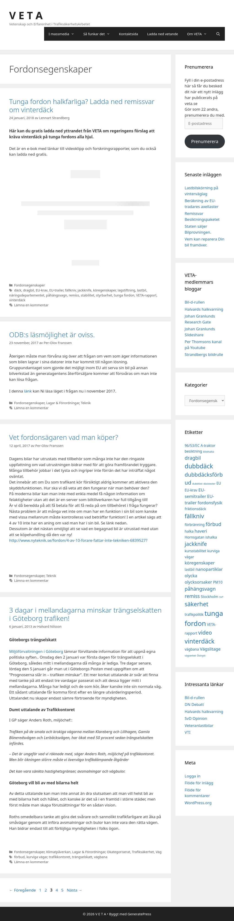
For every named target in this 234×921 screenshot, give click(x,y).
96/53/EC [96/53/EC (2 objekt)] (192, 445)
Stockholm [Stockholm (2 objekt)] (209, 596)
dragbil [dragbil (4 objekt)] (193, 457)
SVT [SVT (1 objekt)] (221, 597)
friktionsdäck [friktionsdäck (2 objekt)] (195, 508)
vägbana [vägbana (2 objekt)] (192, 649)
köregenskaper (104, 290)
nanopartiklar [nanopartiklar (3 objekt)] (209, 569)
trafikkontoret (59, 857)
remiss (74, 295)
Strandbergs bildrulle (204, 354)
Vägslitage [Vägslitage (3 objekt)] (210, 649)
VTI (187, 732)
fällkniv (70, 290)
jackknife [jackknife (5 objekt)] (196, 543)
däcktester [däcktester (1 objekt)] (209, 483)
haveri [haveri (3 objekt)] (201, 531)
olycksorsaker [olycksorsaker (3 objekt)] (198, 582)
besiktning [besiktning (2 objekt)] (193, 451)
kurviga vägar (37, 857)
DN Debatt (194, 704)
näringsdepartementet (26, 295)
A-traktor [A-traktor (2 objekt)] (208, 445)
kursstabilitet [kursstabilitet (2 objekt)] (195, 550)
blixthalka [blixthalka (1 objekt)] (208, 451)
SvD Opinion (196, 718)
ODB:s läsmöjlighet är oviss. (52, 334)
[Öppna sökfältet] (218, 34)
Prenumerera (204, 141)
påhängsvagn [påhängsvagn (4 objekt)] (200, 588)
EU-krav (41, 290)
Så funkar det (98, 34)
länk (27, 391)
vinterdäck (17, 300)
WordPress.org (198, 802)
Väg (158, 852)
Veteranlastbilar (199, 725)
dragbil (28, 290)
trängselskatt (82, 857)
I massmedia (64, 34)
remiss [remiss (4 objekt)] (192, 596)
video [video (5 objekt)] (205, 632)
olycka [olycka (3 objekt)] (191, 575)
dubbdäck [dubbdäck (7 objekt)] (199, 466)
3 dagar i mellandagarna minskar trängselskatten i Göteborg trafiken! (85, 614)
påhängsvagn (56, 295)
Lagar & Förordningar (62, 403)
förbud (19, 857)
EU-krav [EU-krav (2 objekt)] (191, 490)
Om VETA (199, 34)
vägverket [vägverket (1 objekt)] (190, 655)
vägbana (100, 857)
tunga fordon (124, 295)
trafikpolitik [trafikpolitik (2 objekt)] (194, 614)
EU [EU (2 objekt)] (218, 483)
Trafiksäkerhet (143, 852)
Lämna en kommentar (31, 305)
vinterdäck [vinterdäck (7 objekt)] (199, 641)
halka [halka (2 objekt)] (189, 531)
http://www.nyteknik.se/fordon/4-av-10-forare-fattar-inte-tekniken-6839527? (78, 540)
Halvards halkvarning (204, 309)
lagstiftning (126, 290)
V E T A (26, 15)
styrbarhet (104, 295)
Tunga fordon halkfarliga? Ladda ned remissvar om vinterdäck (81, 105)
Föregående (22, 890)
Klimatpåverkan (58, 852)
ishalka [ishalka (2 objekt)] (211, 537)
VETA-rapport (146, 295)
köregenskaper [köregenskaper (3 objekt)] (200, 563)
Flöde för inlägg (199, 782)
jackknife (84, 290)
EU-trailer (56, 290)
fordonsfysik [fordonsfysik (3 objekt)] (210, 502)
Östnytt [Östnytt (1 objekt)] (201, 655)
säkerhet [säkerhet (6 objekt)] (196, 604)
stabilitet (87, 295)
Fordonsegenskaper (29, 285)
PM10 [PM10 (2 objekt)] (217, 582)
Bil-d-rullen (195, 302)
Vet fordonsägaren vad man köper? (63, 437)
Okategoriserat (118, 852)
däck (17, 290)
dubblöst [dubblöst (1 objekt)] (197, 483)
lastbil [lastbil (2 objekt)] (189, 569)
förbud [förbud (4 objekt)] (213, 524)
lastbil (141, 290)
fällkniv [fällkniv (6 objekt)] (194, 516)
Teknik (86, 403)
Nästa (74, 890)
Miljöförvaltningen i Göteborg (36, 651)
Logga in (192, 776)
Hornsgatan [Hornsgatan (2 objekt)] (194, 537)
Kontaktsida (128, 34)
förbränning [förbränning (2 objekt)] (195, 524)
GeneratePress (139, 914)
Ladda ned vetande (162, 34)
